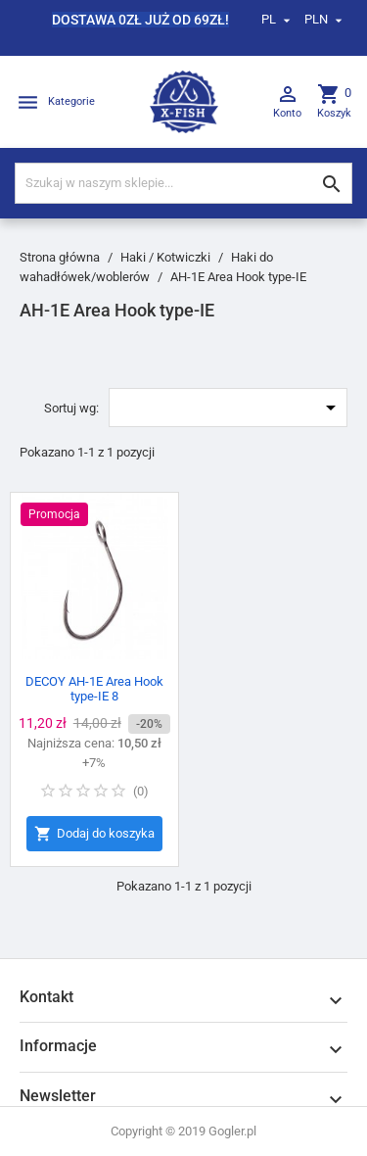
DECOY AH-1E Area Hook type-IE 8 (94, 688)
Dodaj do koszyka (94, 834)
